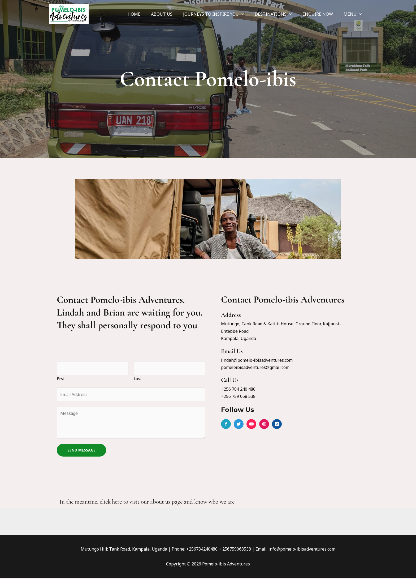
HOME (145, 14)
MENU (351, 14)
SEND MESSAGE (81, 450)
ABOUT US (171, 14)
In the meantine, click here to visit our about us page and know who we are (147, 502)
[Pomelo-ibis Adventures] (69, 13)
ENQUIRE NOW (321, 14)
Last (137, 378)
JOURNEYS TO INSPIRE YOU (218, 14)
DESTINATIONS (276, 14)
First (60, 378)
